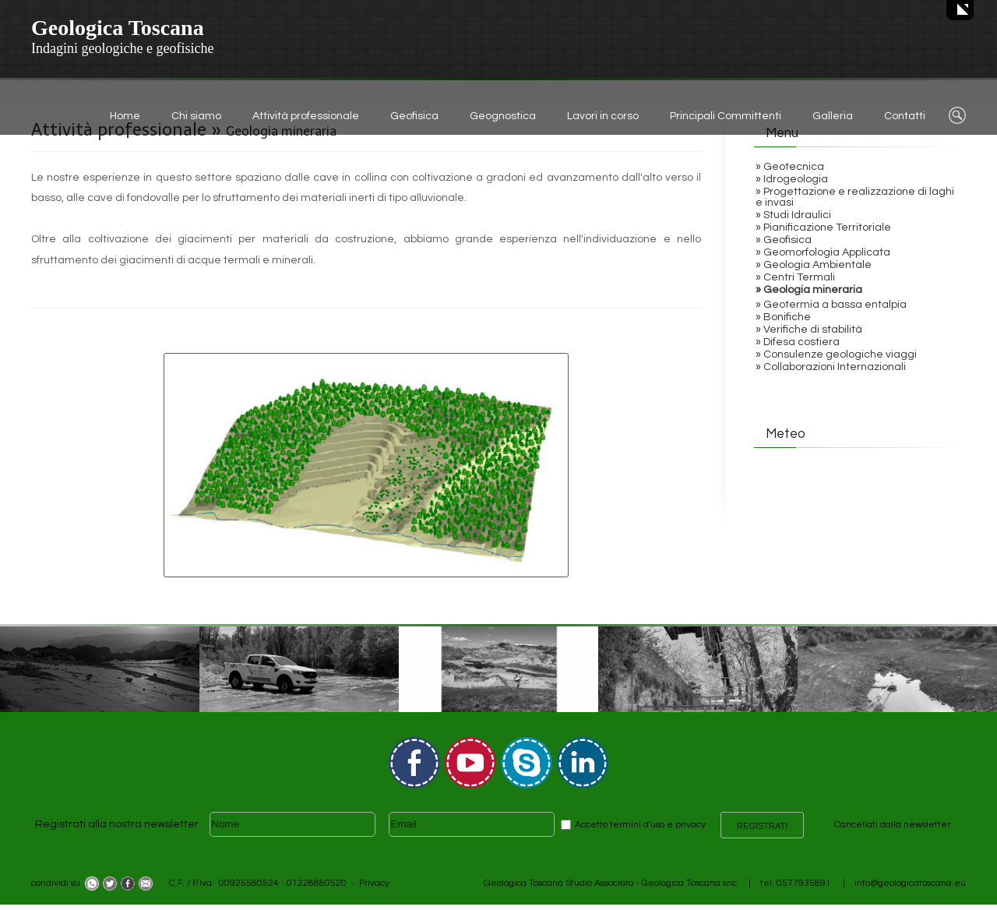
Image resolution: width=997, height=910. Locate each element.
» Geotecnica (790, 166)
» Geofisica (784, 240)
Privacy (374, 883)
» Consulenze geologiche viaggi (836, 354)
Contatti (904, 116)
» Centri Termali (795, 277)
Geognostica (503, 116)
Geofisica (414, 116)
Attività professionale (305, 116)
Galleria (832, 116)
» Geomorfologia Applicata (823, 252)
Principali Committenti (725, 116)
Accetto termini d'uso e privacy (640, 825)
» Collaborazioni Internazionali (831, 367)
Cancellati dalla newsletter (892, 825)
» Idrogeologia (792, 179)
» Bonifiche (783, 317)
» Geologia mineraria (809, 289)
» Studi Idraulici (793, 215)
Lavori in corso (603, 116)
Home (125, 116)
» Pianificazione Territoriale (823, 227)
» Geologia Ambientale (814, 264)
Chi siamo (196, 116)
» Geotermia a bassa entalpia (831, 304)
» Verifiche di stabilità (809, 329)
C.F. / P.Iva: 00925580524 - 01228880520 (258, 883)
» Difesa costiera (798, 342)
